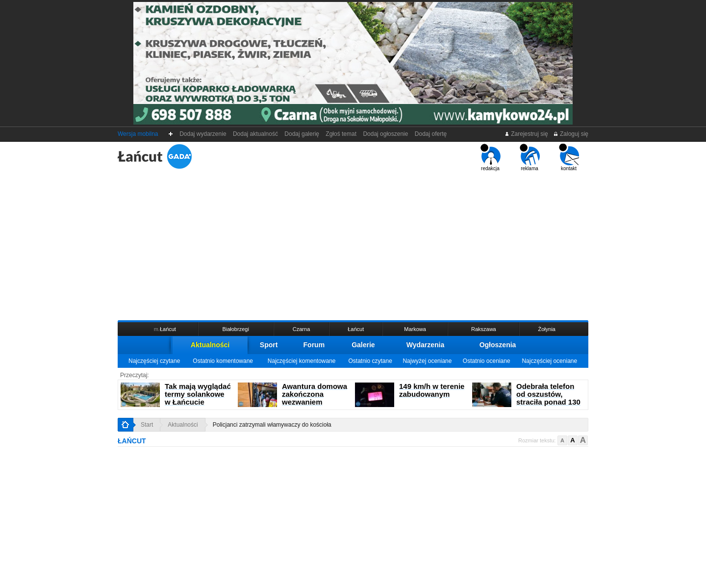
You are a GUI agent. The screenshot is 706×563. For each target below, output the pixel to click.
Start (147, 424)
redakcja (490, 157)
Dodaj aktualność (255, 133)
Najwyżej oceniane (427, 361)
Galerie (363, 345)
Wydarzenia (425, 345)
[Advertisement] (353, 244)
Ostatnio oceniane (486, 361)
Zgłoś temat (341, 133)
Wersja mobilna (138, 133)
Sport (269, 345)
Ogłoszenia (497, 345)
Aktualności (210, 345)
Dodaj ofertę (430, 133)
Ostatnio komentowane (223, 361)
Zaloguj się (570, 133)
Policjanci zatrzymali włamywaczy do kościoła (272, 424)
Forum (314, 345)
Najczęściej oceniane (549, 361)
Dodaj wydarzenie (203, 133)
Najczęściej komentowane (302, 361)
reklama (530, 157)
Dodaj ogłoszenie (385, 133)
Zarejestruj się (526, 133)
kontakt (569, 157)
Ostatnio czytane (370, 361)
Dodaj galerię (302, 133)
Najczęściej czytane (154, 361)
